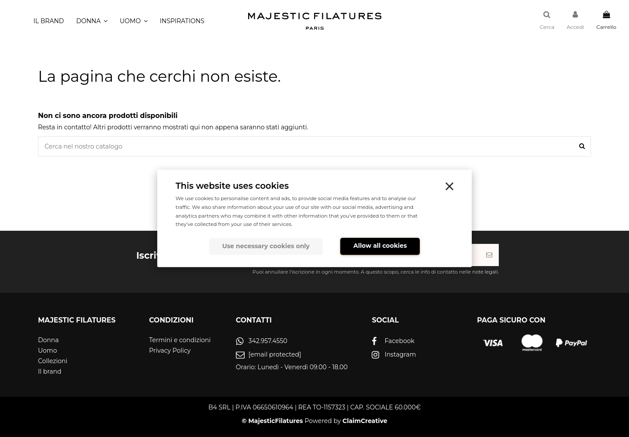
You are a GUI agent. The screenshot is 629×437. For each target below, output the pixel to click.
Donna (48, 340)
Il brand (49, 371)
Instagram (400, 354)
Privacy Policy (169, 350)
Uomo (47, 350)
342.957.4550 (268, 341)
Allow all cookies (380, 246)
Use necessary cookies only (266, 246)
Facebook (399, 341)
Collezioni (52, 361)
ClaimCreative (364, 421)
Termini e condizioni (180, 340)
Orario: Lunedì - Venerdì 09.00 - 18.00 (292, 367)
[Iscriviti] (489, 255)
